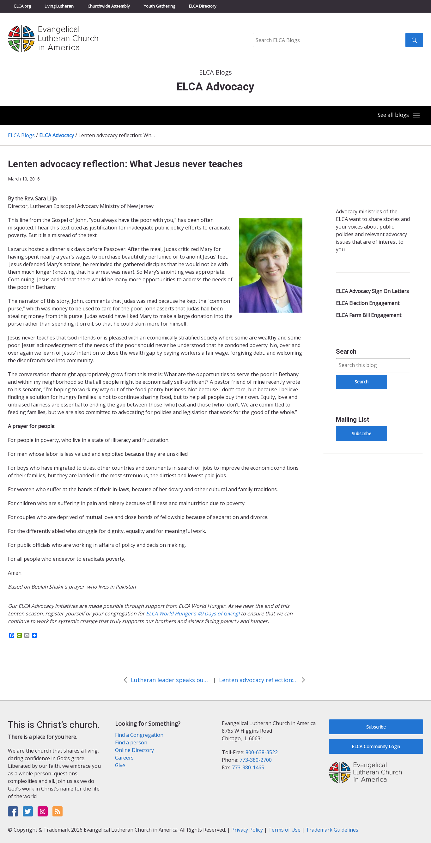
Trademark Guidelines (332, 829)
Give (120, 765)
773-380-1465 (248, 767)
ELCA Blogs (21, 135)
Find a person (131, 742)
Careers (124, 757)
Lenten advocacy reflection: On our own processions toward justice (258, 680)
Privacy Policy (247, 829)
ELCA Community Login (376, 746)
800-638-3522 (262, 752)
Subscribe (361, 434)
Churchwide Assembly (109, 6)
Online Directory (134, 750)
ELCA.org (22, 6)
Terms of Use (284, 829)
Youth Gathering (159, 6)
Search (346, 351)
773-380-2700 (256, 759)
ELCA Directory (202, 6)
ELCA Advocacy (56, 135)
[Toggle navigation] (397, 115)
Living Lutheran (59, 6)
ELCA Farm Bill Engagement (368, 315)
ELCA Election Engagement (367, 303)
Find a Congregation (139, 734)
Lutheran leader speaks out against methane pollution (170, 680)
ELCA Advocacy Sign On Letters (372, 291)
